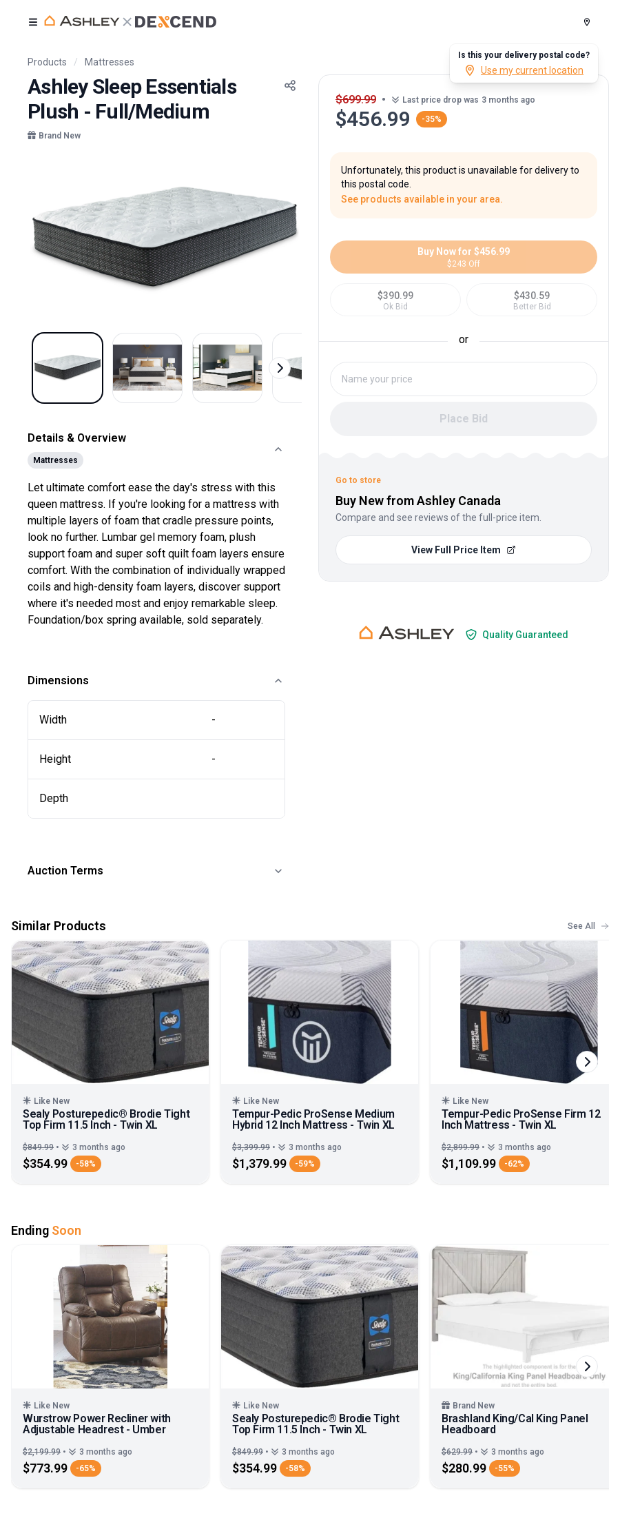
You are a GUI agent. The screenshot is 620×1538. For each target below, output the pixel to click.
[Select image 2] (147, 368)
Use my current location (523, 70)
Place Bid (464, 418)
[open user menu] (33, 22)
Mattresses (109, 62)
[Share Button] (290, 85)
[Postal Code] (587, 22)
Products (47, 62)
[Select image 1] (67, 368)
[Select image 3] (227, 368)
